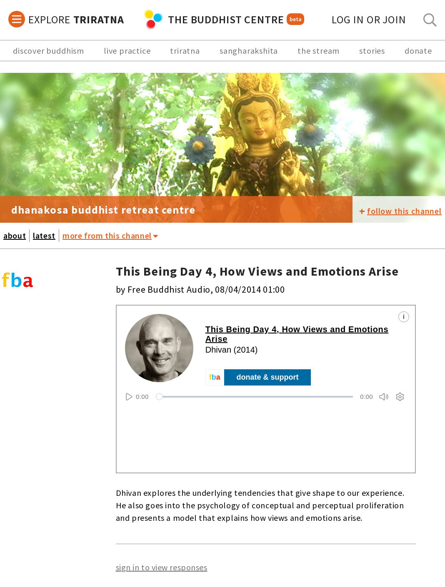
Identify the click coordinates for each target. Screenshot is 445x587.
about (14, 235)
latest (44, 235)
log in (369, 19)
